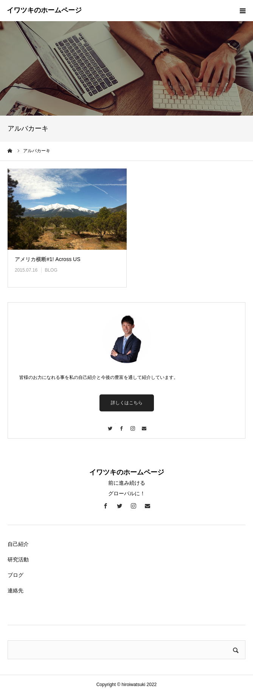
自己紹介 (18, 544)
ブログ (15, 575)
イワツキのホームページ (44, 10)
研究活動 (18, 559)
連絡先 (15, 590)
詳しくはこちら (127, 402)
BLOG (51, 270)
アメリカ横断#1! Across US (47, 259)
